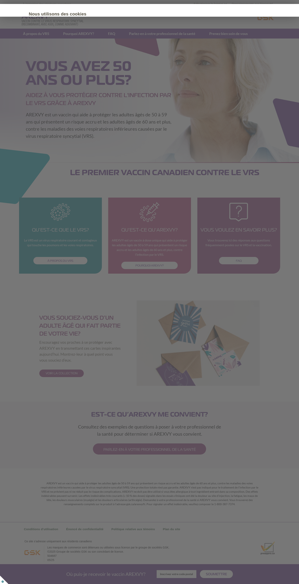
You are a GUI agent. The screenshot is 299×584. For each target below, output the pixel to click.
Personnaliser (92, 53)
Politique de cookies (56, 41)
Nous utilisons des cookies (71, 14)
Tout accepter (58, 53)
